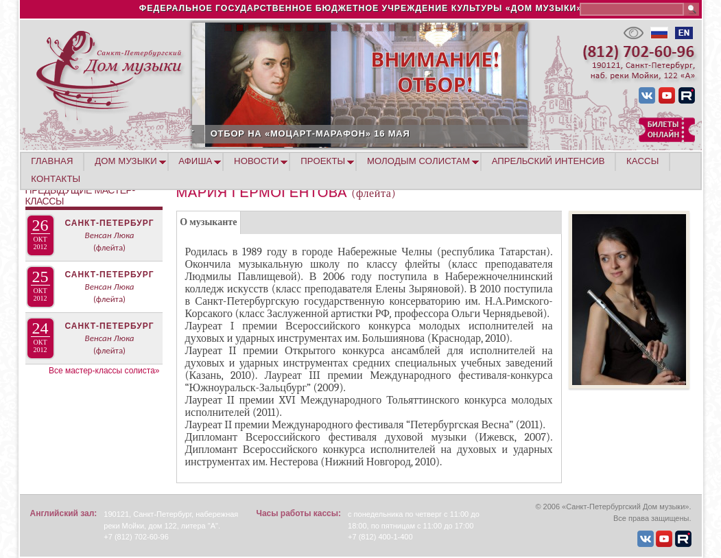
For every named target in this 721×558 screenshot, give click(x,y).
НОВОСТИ (256, 161)
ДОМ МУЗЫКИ (126, 161)
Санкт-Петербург (109, 223)
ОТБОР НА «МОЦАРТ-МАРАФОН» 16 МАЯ (389, 133)
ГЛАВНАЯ (52, 161)
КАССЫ (642, 161)
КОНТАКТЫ (55, 179)
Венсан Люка (109, 235)
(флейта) (109, 247)
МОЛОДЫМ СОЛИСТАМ (418, 161)
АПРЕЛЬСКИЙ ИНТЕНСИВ (548, 161)
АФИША (195, 161)
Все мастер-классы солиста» (104, 370)
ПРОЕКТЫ (322, 161)
